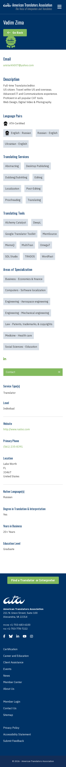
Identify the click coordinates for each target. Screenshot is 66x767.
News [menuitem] (6, 675)
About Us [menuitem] (8, 688)
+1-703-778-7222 (17, 628)
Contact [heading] (10, 372)
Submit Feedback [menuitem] (13, 740)
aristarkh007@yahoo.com (18, 65)
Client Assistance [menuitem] (13, 662)
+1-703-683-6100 (20, 624)
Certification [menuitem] (10, 649)
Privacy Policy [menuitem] (11, 727)
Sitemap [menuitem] (8, 715)
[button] (59, 372)
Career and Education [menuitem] (16, 655)
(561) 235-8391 (13, 446)
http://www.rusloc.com (16, 429)
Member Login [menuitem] (11, 701)
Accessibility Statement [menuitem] (17, 734)
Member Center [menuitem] (12, 682)
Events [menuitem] (7, 669)
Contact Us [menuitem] (9, 708)
